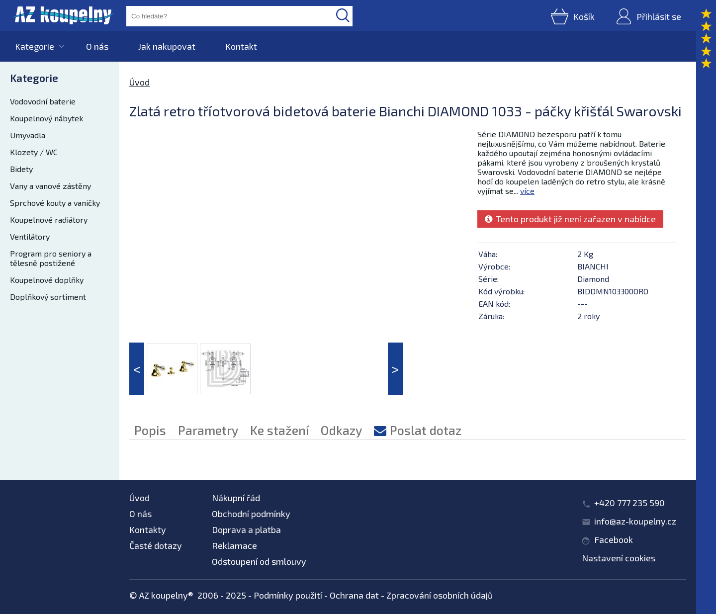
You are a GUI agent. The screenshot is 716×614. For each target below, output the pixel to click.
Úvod (139, 82)
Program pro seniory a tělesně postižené (50, 258)
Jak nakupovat (166, 46)
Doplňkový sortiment (48, 296)
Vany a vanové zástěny (50, 185)
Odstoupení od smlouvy (259, 561)
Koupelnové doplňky (47, 279)
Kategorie (34, 46)
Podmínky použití (288, 595)
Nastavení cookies (618, 557)
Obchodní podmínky (251, 513)
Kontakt (241, 46)
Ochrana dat (354, 595)
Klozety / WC (34, 152)
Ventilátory (30, 236)
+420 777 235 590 (629, 502)
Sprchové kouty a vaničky (55, 202)
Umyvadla (27, 135)
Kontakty (147, 529)
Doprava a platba (246, 529)
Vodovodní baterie (43, 101)
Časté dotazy (155, 545)
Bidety (21, 169)
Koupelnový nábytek (46, 118)
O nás (97, 46)
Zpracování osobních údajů (439, 595)
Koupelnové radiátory (49, 219)
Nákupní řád (236, 497)
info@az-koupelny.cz (635, 521)
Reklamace (234, 545)
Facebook (613, 539)
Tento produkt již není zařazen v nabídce (570, 218)
